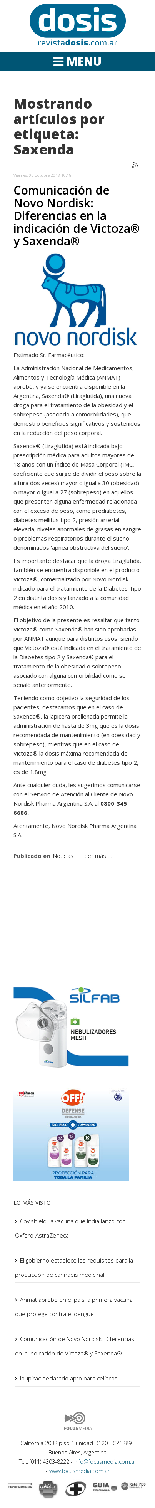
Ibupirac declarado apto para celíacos (69, 1378)
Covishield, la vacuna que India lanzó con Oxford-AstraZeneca (70, 1228)
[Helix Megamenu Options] (77, 61)
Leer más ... (97, 856)
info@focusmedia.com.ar (105, 1461)
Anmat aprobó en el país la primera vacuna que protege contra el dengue (74, 1307)
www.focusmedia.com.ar (79, 1470)
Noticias (63, 856)
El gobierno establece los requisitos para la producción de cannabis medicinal (74, 1267)
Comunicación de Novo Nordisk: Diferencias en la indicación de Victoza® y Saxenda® (76, 215)
